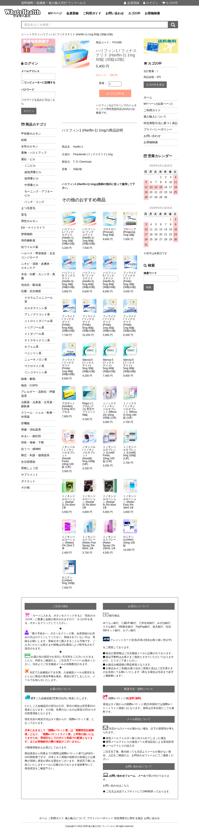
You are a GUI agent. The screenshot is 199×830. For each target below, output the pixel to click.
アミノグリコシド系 (37, 314)
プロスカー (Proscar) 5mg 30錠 (109, 232)
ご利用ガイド (92, 13)
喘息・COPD (29, 385)
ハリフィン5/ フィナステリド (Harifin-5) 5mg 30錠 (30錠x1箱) (68, 280)
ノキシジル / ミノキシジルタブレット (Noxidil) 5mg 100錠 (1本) (88, 456)
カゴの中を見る (155, 84)
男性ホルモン (29, 221)
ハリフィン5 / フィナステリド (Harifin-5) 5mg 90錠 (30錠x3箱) (109, 280)
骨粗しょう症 (29, 468)
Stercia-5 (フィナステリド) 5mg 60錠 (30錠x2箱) (109, 366)
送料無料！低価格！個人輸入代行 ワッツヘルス (53, 3)
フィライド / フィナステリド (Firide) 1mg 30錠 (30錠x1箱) (109, 323)
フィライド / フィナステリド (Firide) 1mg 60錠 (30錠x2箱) (129, 323)
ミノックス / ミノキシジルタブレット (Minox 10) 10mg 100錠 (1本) (110, 410)
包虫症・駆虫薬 (31, 284)
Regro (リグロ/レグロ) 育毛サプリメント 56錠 (88, 409)
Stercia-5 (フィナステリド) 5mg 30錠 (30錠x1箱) (88, 366)
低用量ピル (31, 178)
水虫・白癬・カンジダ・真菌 (38, 276)
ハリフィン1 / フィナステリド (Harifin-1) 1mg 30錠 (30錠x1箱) (68, 236)
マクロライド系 (34, 366)
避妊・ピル (28, 159)
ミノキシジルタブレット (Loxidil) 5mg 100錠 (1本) (129, 453)
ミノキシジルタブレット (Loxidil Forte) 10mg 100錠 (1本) (109, 454)
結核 (24, 139)
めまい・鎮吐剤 (31, 436)
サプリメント (29, 474)
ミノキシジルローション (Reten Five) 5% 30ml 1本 (129, 502)
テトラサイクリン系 (37, 340)
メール (142, 775)
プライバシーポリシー (158, 129)
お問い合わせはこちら (116, 785)
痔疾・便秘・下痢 (32, 442)
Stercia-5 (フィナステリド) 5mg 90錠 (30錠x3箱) (129, 366)
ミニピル (30, 165)
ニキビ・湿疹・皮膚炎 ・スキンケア (37, 265)
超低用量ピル (32, 172)
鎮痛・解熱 (28, 378)
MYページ (55, 13)
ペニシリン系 (32, 353)
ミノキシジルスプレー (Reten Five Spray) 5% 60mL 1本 (89, 542)
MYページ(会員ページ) (158, 103)
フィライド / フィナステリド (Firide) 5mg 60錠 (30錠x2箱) (68, 323)
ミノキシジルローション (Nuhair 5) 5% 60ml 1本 (109, 502)
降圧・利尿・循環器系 (35, 455)
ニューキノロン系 (35, 359)
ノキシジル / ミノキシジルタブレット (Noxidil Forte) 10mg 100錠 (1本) (68, 457)
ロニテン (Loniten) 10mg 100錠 (129, 541)
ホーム (148, 97)
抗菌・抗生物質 (31, 291)
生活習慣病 (28, 461)
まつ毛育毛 (28, 208)
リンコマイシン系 (35, 372)
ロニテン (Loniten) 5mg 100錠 (68, 580)
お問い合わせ (114, 13)
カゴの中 (170, 3)
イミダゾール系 (34, 333)
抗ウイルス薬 (29, 247)
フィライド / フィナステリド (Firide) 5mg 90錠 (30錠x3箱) (88, 323)
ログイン (150, 3)
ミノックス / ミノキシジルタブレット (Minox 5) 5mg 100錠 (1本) (130, 410)
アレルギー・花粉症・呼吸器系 (38, 393)
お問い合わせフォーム (122, 775)
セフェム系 (31, 346)
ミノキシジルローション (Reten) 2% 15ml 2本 (68, 542)
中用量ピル (31, 185)
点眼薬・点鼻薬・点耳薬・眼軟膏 (38, 404)
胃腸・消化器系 (31, 429)
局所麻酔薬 (28, 240)
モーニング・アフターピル (38, 193)
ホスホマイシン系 (35, 308)
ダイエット (28, 481)
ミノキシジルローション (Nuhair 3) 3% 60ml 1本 (89, 502)
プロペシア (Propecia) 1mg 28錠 (129, 232)
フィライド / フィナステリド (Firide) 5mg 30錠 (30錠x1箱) (129, 280)
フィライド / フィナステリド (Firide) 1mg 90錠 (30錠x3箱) (68, 367)
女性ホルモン (29, 146)
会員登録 (131, 3)
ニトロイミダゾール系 (38, 321)
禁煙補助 (26, 234)
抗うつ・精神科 (31, 449)
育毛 (24, 214)
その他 (25, 487)
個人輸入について (155, 116)
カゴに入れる (115, 93)
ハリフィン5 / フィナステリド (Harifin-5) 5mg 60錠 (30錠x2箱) (88, 280)
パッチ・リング (34, 202)
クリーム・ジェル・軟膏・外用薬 (38, 414)
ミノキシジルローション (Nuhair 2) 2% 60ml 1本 (68, 502)
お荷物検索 (152, 13)
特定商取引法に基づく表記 (161, 123)
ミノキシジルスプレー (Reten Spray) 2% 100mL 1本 (109, 542)
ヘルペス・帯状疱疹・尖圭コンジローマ (38, 255)
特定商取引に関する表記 (128, 818)
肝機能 (25, 423)
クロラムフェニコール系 (38, 299)
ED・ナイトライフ (33, 227)
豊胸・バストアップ (34, 152)
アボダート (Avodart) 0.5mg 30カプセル (68, 408)
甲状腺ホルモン (31, 133)
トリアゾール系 (34, 327)
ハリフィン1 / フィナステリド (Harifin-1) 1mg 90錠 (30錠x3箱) (88, 236)
